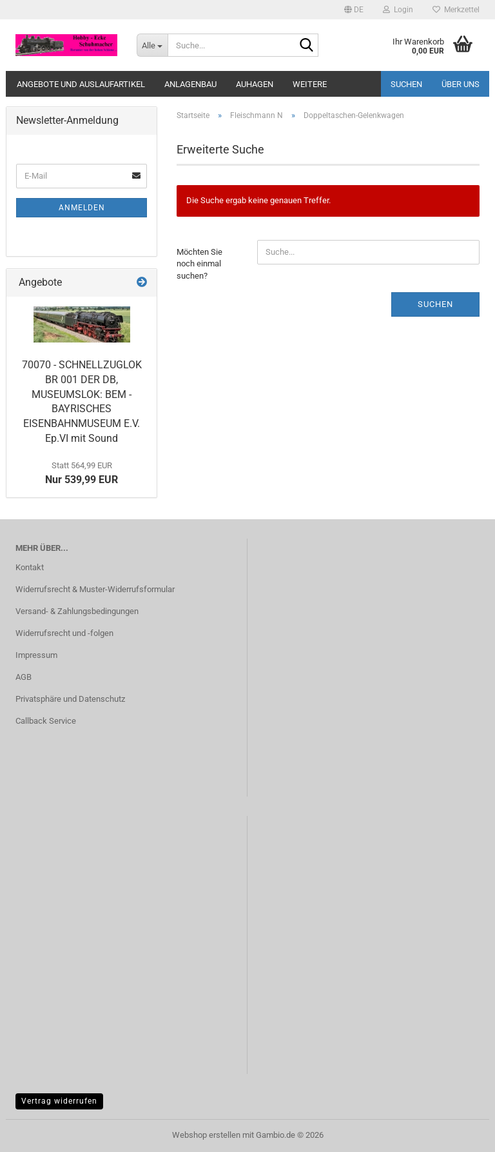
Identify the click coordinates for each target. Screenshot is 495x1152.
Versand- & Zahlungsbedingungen (77, 611)
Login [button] (398, 9)
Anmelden (82, 207)
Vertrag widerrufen (59, 1101)
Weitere (310, 84)
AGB (23, 677)
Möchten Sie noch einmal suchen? (199, 264)
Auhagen (254, 84)
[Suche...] (152, 45)
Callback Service (45, 721)
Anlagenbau (190, 84)
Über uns (461, 84)
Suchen (406, 84)
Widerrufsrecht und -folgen (64, 633)
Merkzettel (456, 9)
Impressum (36, 655)
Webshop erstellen (206, 1135)
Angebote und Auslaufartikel (81, 84)
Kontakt (29, 567)
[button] (354, 9)
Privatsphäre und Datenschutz (70, 699)
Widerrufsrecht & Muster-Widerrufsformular (95, 589)
